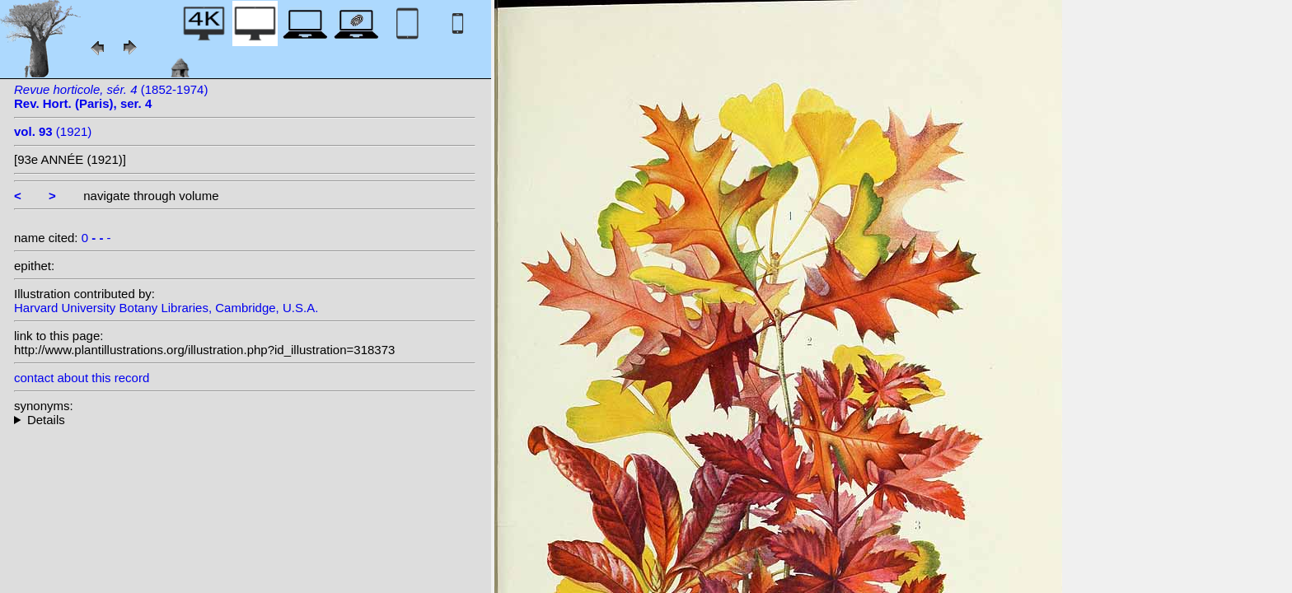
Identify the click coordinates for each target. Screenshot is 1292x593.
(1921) (52, 131)
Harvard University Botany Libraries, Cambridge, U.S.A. (166, 308)
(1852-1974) (111, 96)
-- (244, 420)
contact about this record (81, 378)
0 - (96, 238)
